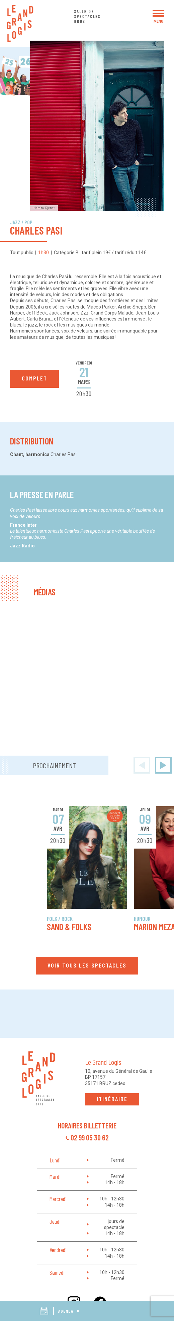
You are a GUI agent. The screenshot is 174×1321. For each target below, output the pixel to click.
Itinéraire (112, 1098)
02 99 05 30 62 (90, 1137)
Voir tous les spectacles (87, 965)
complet (34, 378)
